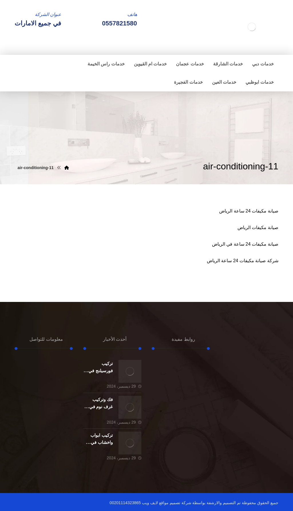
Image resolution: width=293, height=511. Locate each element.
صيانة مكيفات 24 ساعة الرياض (248, 211)
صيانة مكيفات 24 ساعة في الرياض (245, 244)
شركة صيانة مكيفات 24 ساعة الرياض (242, 260)
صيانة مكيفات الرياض (257, 227)
